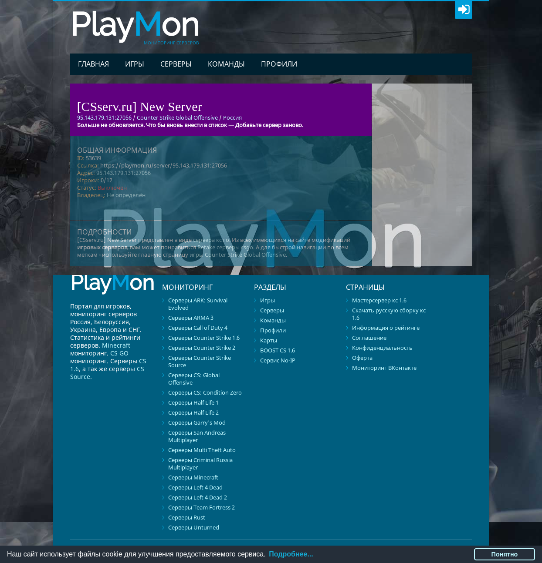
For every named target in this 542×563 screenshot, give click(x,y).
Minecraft (116, 345)
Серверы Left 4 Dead (195, 487)
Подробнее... (291, 554)
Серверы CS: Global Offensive (194, 378)
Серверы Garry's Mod (197, 422)
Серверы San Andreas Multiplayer (197, 436)
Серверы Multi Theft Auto (202, 450)
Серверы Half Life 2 (193, 412)
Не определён (126, 195)
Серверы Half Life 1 (193, 402)
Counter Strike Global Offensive (177, 117)
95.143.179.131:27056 (123, 173)
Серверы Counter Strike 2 (201, 348)
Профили (279, 64)
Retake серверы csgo (225, 247)
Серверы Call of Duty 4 (197, 328)
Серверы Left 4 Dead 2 (197, 497)
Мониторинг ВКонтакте (384, 368)
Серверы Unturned (193, 527)
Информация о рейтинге (386, 328)
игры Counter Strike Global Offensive (238, 254)
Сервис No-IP (277, 360)
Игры (134, 64)
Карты (268, 340)
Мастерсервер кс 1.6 (379, 300)
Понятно (504, 554)
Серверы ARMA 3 (190, 318)
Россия (232, 117)
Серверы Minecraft (193, 477)
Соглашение (369, 338)
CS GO (119, 353)
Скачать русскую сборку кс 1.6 (389, 314)
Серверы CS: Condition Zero (205, 392)
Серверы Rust (186, 517)
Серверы (176, 64)
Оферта (362, 358)
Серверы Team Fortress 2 (201, 507)
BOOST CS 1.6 (277, 350)
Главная (93, 64)
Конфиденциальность (382, 348)
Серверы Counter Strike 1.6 (204, 338)
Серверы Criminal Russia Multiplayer (200, 463)
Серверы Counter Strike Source (199, 361)
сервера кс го (211, 240)
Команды (226, 64)
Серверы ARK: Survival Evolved (197, 304)
